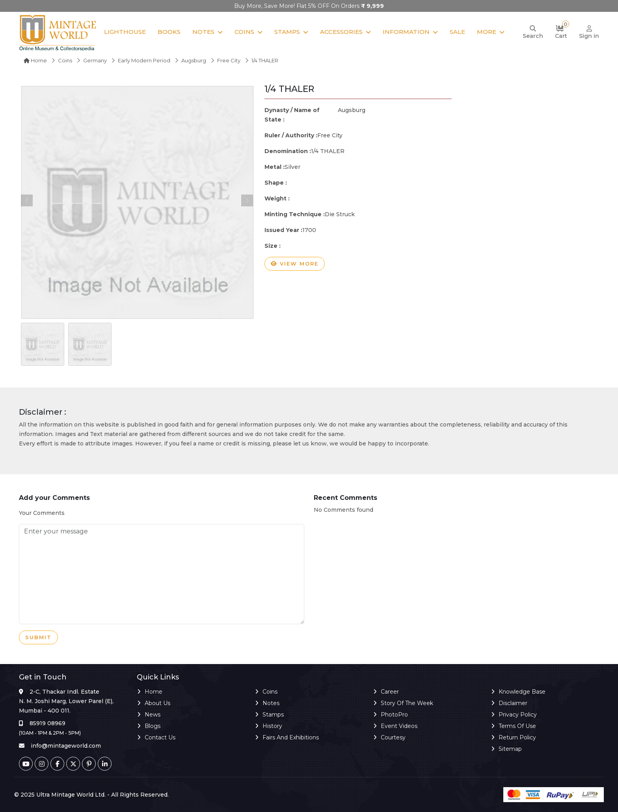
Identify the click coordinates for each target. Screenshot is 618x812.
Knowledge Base (522, 691)
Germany (95, 60)
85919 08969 (47, 723)
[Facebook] (57, 764)
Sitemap (510, 748)
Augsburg (193, 60)
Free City (228, 60)
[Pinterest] (89, 764)
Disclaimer (513, 703)
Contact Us (160, 737)
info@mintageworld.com (66, 745)
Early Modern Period (144, 60)
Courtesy (393, 737)
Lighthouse (125, 32)
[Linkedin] (105, 764)
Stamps (287, 32)
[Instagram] (41, 764)
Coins (244, 32)
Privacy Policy (518, 714)
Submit (38, 638)
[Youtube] (26, 764)
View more (294, 264)
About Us (157, 703)
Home (35, 60)
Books (169, 32)
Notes (203, 32)
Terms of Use (517, 726)
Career (390, 691)
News (152, 714)
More (486, 32)
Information (406, 32)
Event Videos (399, 726)
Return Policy (517, 737)
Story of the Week (407, 703)
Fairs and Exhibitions (290, 737)
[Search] (533, 32)
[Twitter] (73, 764)
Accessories (341, 32)
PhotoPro (394, 714)
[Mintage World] (58, 32)
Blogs (152, 726)
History (272, 726)
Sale (457, 32)
